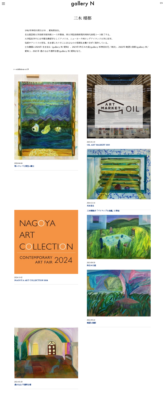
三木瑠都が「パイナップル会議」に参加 (103, 211)
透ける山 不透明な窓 (22, 385)
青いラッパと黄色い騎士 (24, 166)
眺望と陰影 (91, 323)
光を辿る (90, 206)
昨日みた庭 (91, 265)
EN (161, 3)
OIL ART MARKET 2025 (98, 145)
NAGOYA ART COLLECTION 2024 (31, 280)
